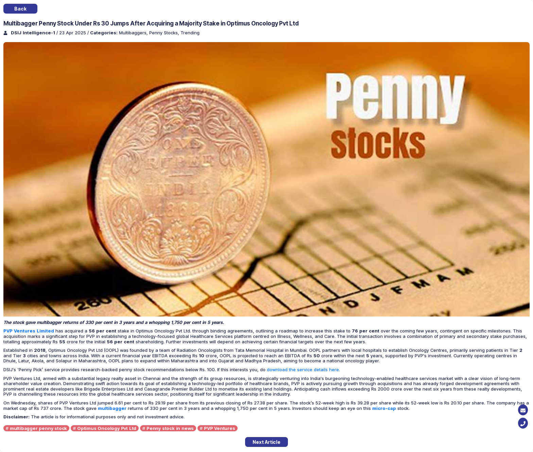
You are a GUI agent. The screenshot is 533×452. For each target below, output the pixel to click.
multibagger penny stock (38, 428)
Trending (190, 32)
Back (20, 9)
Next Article (266, 442)
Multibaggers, (134, 32)
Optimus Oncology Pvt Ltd (106, 428)
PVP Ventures (219, 428)
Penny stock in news (170, 428)
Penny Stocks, (164, 32)
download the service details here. (303, 369)
